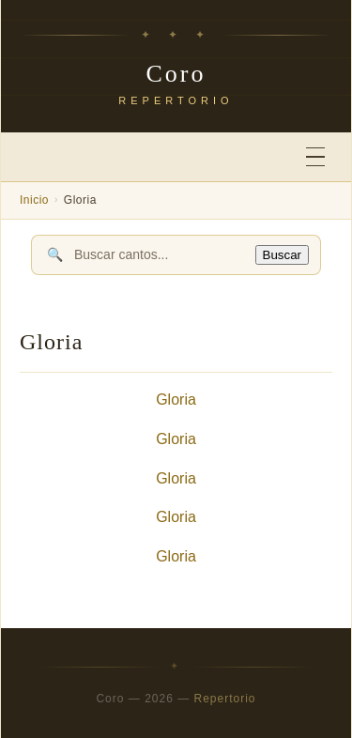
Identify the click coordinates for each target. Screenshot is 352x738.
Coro (176, 73)
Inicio (34, 200)
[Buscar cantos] (159, 254)
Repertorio (225, 698)
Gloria (176, 399)
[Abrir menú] (315, 157)
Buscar (282, 255)
